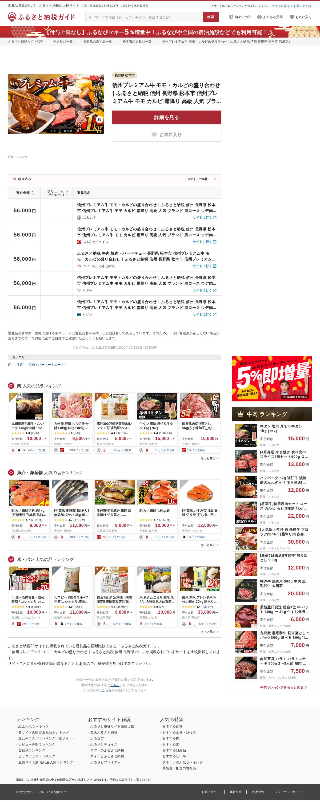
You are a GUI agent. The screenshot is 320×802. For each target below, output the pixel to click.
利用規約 (258, 792)
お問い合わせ (210, 792)
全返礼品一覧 (63, 41)
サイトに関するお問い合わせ (292, 6)
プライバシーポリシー (289, 792)
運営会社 (236, 792)
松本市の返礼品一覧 (137, 41)
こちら (148, 679)
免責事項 (124, 779)
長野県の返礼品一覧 (97, 41)
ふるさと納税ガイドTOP (25, 41)
